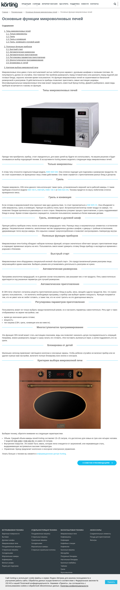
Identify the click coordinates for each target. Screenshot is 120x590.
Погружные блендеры (69, 556)
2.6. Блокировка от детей (17, 63)
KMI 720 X (32, 190)
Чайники (64, 566)
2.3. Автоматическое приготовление (22, 55)
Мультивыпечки (66, 572)
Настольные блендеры (69, 560)
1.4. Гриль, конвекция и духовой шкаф (23, 42)
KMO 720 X (50, 190)
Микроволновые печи (10, 543)
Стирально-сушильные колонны (43, 550)
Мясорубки (65, 553)
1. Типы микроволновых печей (17, 31)
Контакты (94, 4)
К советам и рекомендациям (96, 463)
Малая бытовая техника (72, 530)
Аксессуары (96, 530)
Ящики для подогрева (10, 566)
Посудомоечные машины (11, 547)
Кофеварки (65, 540)
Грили (63, 569)
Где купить (63, 4)
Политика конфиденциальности (74, 586)
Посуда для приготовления (100, 537)
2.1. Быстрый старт (14, 49)
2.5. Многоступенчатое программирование (24, 60)
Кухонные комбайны (68, 563)
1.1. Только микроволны (16, 34)
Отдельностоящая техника (44, 530)
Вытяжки (5, 537)
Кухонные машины (68, 550)
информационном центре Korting (51, 454)
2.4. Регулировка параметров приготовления (25, 57)
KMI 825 (40, 190)
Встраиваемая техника (13, 530)
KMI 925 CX (92, 205)
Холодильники (7, 553)
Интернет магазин (49, 4)
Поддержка (74, 4)
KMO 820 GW (52, 172)
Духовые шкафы (8, 540)
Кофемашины (7, 560)
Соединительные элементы (100, 534)
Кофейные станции (68, 543)
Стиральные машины (10, 550)
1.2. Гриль (10, 36)
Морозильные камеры (10, 556)
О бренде (36, 4)
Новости (84, 4)
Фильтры (93, 540)
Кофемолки (65, 547)
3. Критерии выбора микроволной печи (21, 67)
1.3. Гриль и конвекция (16, 39)
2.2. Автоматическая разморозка (20, 52)
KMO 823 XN (62, 190)
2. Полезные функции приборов (18, 47)
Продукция (26, 4)
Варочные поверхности (10, 534)
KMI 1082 (18, 441)
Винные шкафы (8, 563)
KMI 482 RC (29, 441)
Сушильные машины (39, 540)
